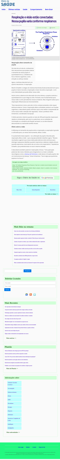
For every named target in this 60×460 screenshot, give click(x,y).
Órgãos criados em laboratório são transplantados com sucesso (16, 333)
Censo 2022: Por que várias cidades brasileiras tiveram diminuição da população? (20, 356)
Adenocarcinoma (12, 392)
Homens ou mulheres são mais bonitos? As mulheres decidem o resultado (18, 315)
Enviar (7, 289)
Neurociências (52, 190)
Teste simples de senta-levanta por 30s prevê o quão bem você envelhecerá (28, 234)
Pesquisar (27, 270)
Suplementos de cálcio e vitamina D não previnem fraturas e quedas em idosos (19, 327)
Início (3, 9)
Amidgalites (11, 428)
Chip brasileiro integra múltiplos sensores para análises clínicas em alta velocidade (20, 324)
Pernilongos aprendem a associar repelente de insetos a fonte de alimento (19, 312)
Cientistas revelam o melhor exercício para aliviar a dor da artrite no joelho (28, 248)
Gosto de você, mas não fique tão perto (12, 330)
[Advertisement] (6, 36)
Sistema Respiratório (36, 190)
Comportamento (36, 9)
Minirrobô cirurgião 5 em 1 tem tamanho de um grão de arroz (16, 321)
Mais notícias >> (11, 338)
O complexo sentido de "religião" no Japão (22, 259)
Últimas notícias (14, 9)
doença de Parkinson (31, 154)
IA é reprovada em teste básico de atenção (13, 306)
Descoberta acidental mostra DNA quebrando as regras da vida (26, 255)
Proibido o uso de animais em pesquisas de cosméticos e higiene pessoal (18, 365)
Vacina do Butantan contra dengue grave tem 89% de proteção (16, 350)
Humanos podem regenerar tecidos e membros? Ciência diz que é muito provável (29, 238)
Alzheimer (10, 414)
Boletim (28, 447)
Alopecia (10, 411)
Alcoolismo (10, 403)
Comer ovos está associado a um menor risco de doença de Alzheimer (27, 231)
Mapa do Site (42, 447)
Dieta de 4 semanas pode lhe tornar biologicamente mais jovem (26, 245)
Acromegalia (11, 388)
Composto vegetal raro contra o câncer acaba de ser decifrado (25, 252)
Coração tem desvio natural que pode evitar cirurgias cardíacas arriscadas (18, 309)
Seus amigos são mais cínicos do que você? (13, 318)
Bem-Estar (49, 9)
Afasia (9, 396)
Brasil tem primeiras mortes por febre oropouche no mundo (16, 353)
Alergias (10, 407)
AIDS (9, 399)
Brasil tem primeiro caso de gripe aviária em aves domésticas (16, 359)
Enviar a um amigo (42, 27)
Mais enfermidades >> (13, 432)
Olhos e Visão (19, 190)
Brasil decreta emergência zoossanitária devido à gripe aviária (16, 362)
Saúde (25, 9)
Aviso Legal (20, 447)
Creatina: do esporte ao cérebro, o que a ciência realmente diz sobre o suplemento (29, 241)
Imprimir (53, 27)
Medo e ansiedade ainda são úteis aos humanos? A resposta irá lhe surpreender (29, 262)
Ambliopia (10, 424)
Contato (34, 447)
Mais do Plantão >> (12, 368)
